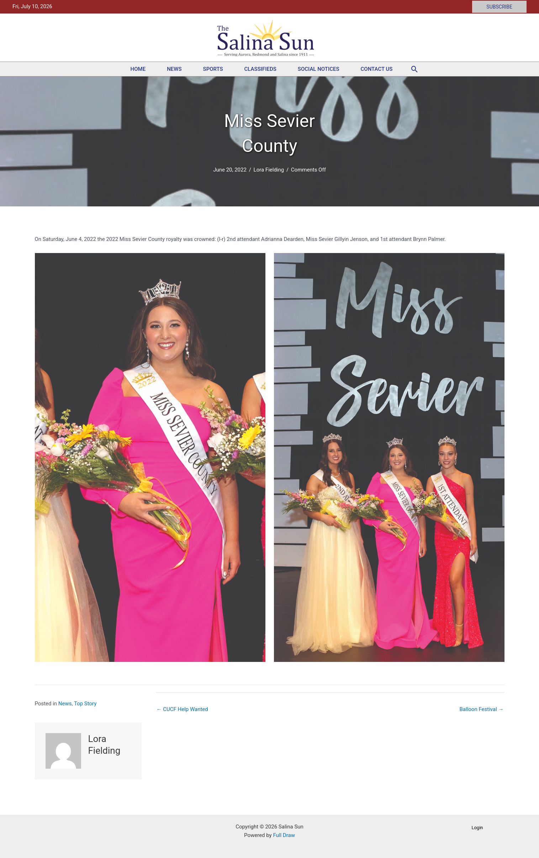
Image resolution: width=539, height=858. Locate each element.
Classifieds (260, 69)
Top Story (85, 703)
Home (138, 69)
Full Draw (284, 835)
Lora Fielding (269, 170)
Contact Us (377, 69)
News (174, 69)
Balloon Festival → (482, 709)
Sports (213, 69)
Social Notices (318, 69)
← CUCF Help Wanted (182, 709)
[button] (499, 7)
